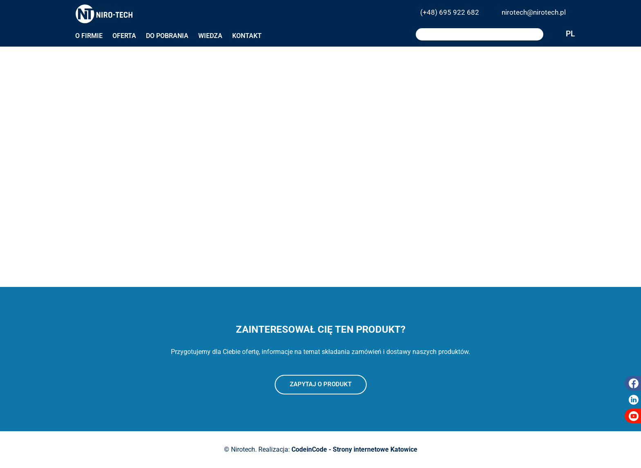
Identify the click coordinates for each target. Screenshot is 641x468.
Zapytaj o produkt (321, 384)
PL (558, 34)
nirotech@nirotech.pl (534, 12)
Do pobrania (167, 36)
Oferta (124, 36)
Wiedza (210, 36)
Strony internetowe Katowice (375, 449)
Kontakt (247, 36)
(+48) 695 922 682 (449, 12)
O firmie (89, 36)
